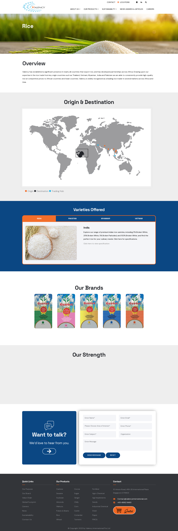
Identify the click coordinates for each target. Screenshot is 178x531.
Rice (58, 515)
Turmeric (78, 519)
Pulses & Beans (62, 510)
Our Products (91, 9)
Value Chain (27, 497)
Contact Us (27, 519)
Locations (125, 2)
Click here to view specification (96, 243)
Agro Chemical (98, 493)
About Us (75, 9)
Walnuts (59, 506)
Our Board (26, 493)
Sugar (76, 493)
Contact (111, 2)
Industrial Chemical (100, 506)
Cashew (59, 489)
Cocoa (77, 489)
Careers (151, 9)
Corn (76, 506)
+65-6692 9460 (124, 502)
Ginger (77, 497)
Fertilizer (95, 489)
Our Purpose (27, 489)
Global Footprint (29, 502)
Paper (94, 515)
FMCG (94, 519)
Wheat (59, 519)
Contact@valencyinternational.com (132, 498)
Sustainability (109, 9)
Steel (94, 510)
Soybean (60, 497)
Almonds (60, 502)
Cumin (76, 510)
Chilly (76, 502)
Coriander (78, 515)
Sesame (59, 493)
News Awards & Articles (132, 9)
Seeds (94, 502)
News (24, 510)
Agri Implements (99, 497)
